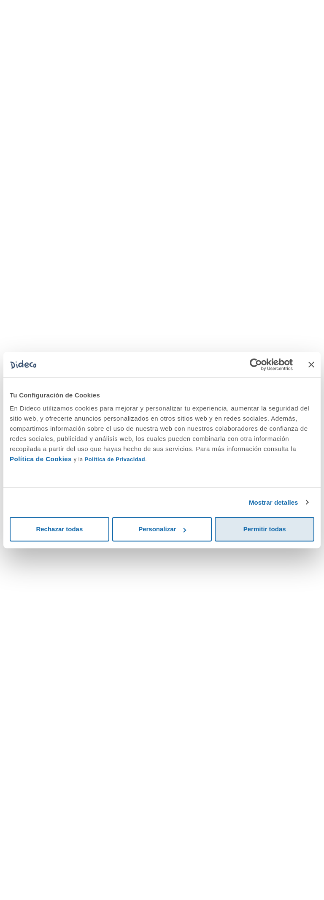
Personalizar (162, 529)
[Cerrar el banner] (311, 364)
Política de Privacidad (115, 459)
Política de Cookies (41, 458)
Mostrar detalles (273, 502)
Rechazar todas (59, 529)
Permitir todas (264, 529)
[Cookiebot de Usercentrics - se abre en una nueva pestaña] (256, 364)
